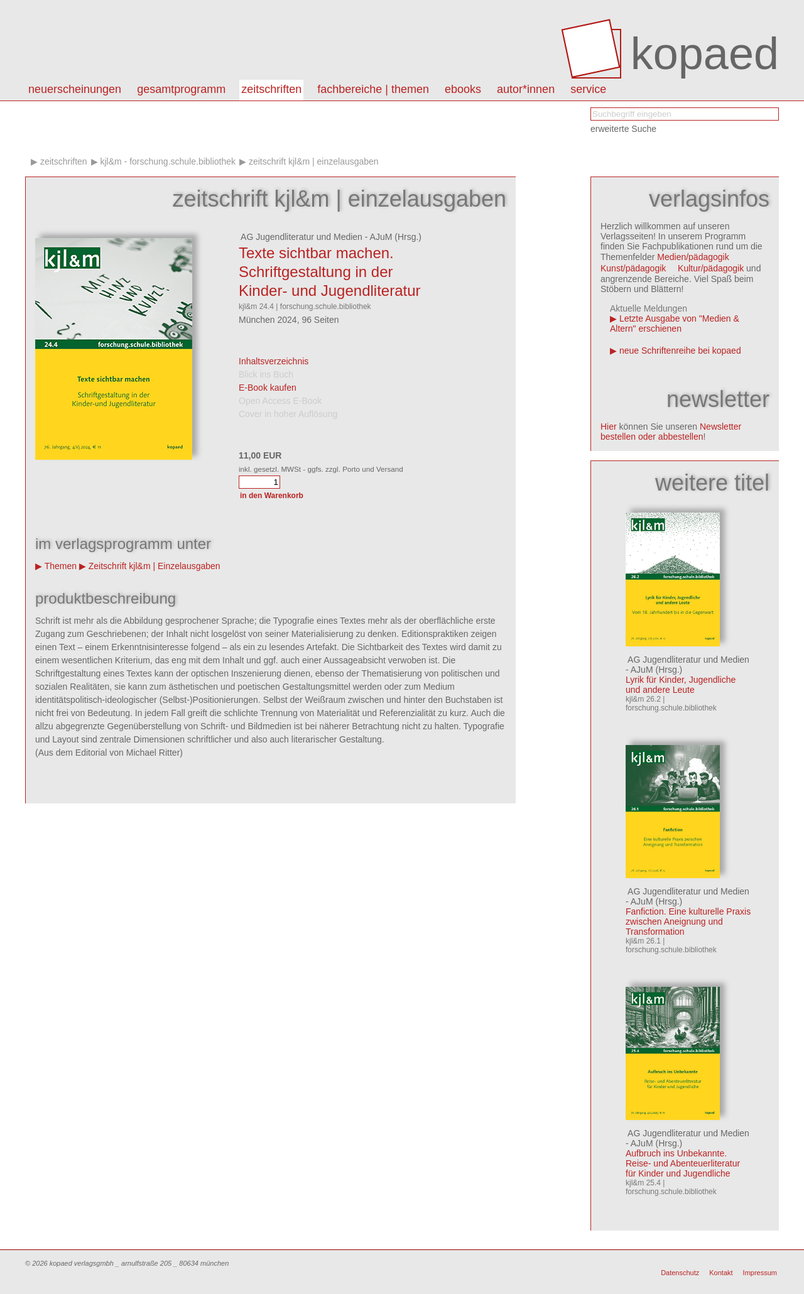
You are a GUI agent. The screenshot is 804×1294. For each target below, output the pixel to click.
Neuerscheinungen (74, 89)
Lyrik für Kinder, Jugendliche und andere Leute (681, 685)
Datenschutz (680, 1272)
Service (588, 89)
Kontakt (720, 1272)
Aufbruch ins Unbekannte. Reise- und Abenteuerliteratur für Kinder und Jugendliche (683, 1163)
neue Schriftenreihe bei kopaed (680, 350)
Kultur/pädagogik (711, 268)
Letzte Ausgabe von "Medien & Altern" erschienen (674, 323)
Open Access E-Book (280, 401)
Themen (61, 566)
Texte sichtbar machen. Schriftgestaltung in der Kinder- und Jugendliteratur (330, 271)
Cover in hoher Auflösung (288, 414)
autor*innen (526, 89)
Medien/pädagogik (693, 257)
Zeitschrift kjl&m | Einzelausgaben (314, 161)
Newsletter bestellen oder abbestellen (670, 431)
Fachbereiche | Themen (373, 89)
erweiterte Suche (623, 129)
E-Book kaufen (267, 388)
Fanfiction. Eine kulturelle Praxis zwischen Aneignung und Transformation (688, 921)
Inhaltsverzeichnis (273, 361)
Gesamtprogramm (181, 89)
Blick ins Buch (266, 374)
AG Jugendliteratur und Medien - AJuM (315, 237)
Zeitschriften (271, 89)
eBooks (463, 89)
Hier (608, 426)
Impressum (760, 1272)
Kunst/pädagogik (633, 268)
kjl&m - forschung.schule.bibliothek (168, 161)
